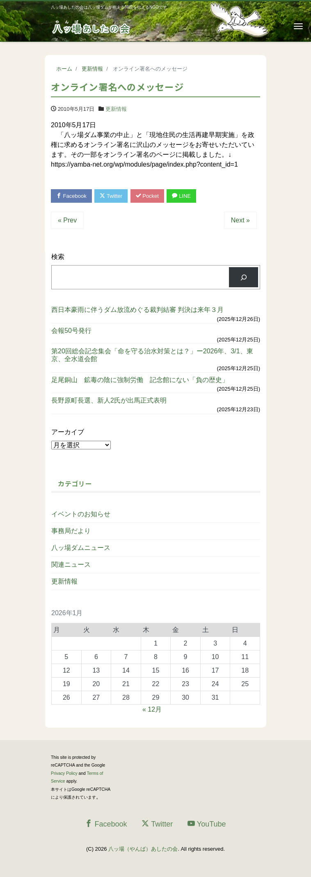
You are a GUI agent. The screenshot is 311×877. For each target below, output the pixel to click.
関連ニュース (71, 564)
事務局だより (71, 530)
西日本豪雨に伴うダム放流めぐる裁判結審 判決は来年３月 (137, 309)
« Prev (67, 220)
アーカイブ (67, 431)
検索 (57, 256)
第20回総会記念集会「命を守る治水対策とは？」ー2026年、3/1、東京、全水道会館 (152, 355)
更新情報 (116, 109)
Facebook (71, 196)
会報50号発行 (71, 330)
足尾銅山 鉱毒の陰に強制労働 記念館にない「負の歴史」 (140, 379)
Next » (240, 220)
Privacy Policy (64, 773)
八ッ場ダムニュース (80, 547)
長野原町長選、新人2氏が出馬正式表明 (109, 400)
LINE (181, 196)
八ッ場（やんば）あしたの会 (143, 849)
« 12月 (152, 709)
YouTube (207, 824)
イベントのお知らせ (80, 514)
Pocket (147, 196)
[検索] (243, 277)
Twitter (111, 196)
